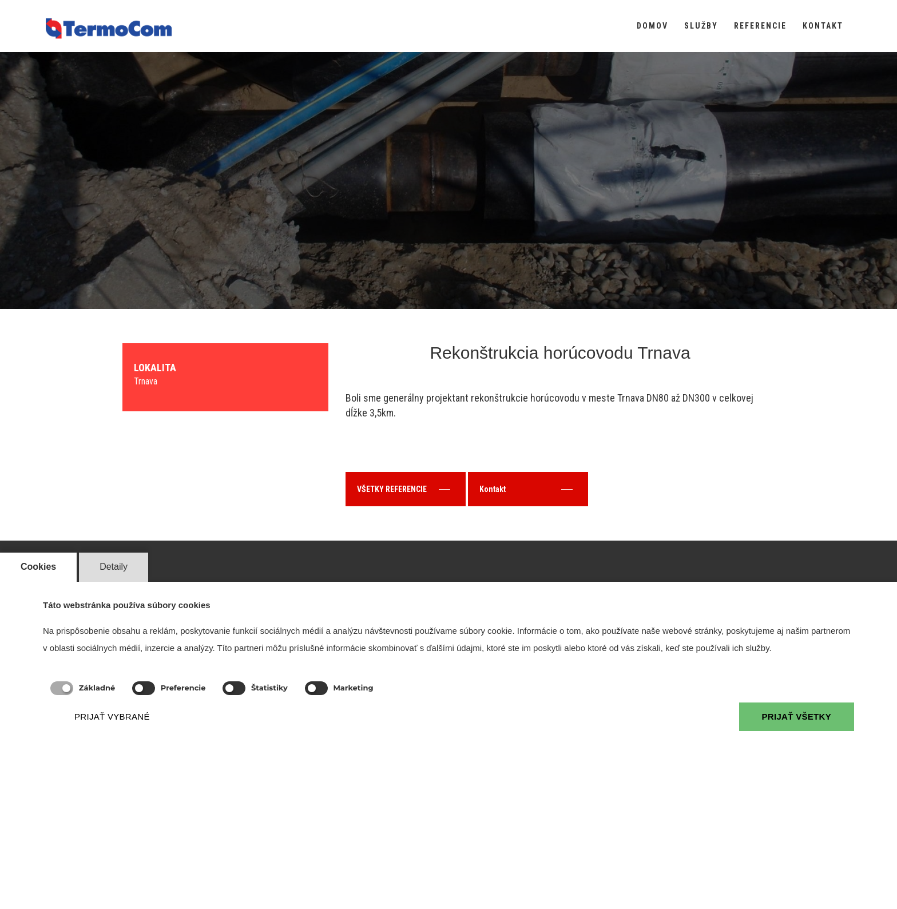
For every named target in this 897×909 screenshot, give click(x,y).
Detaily (114, 566)
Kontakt (526, 489)
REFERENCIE (760, 25)
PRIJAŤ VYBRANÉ (112, 716)
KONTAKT (823, 25)
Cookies (38, 566)
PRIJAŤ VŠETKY (796, 716)
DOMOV (652, 25)
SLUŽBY (701, 25)
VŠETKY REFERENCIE (403, 489)
